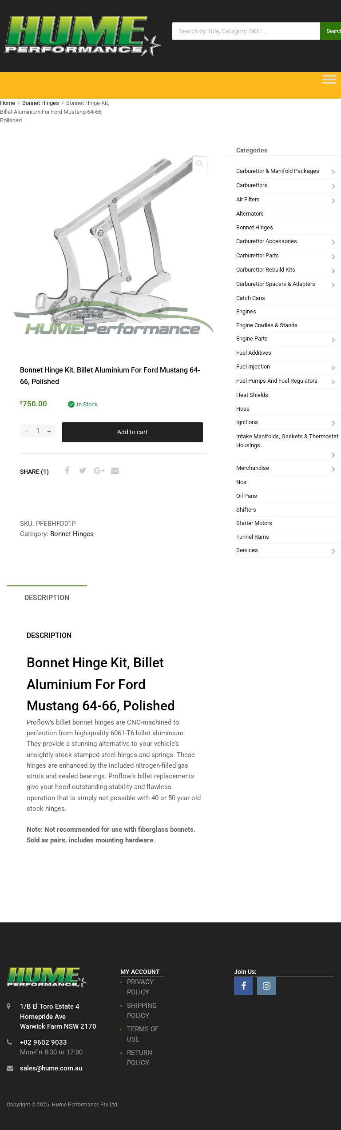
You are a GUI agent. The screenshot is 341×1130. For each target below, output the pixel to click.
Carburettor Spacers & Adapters (275, 283)
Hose (243, 408)
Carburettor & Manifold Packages (277, 171)
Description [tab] (46, 597)
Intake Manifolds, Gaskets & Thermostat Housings (287, 441)
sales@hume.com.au (51, 1068)
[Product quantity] (37, 431)
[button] (199, 163)
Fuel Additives (253, 352)
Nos (241, 482)
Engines (246, 311)
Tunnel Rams (252, 536)
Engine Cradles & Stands (266, 325)
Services (247, 550)
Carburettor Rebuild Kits (265, 269)
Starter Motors (254, 523)
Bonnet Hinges (40, 103)
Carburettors (251, 185)
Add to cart (132, 432)
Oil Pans (246, 496)
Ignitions (247, 422)
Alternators (250, 213)
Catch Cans (250, 298)
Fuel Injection (253, 366)
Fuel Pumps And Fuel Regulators (276, 380)
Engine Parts (252, 338)
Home (7, 103)
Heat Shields (252, 395)
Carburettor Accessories (266, 241)
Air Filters (248, 199)
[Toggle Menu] (329, 82)
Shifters (246, 509)
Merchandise (252, 468)
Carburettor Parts (257, 255)
